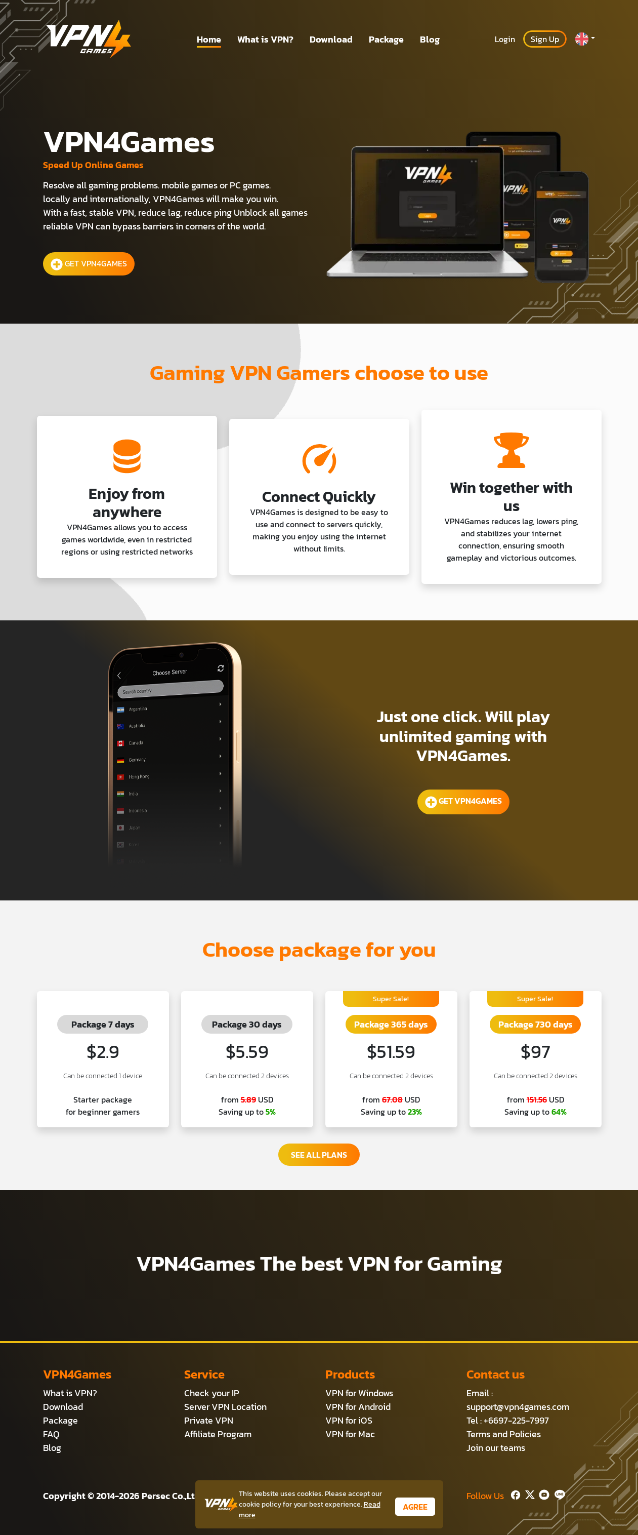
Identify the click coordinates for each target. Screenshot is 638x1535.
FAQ (51, 1434)
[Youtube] (542, 1494)
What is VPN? (265, 39)
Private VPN (208, 1420)
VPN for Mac (350, 1434)
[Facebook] (514, 1494)
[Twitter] (528, 1494)
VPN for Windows (359, 1393)
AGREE (415, 1507)
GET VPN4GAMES (89, 263)
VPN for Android (358, 1406)
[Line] (557, 1494)
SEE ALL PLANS (319, 1155)
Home (209, 39)
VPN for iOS (348, 1420)
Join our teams (495, 1447)
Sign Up (545, 39)
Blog (430, 39)
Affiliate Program (217, 1434)
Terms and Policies (503, 1434)
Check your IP (211, 1393)
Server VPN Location (225, 1406)
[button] (585, 39)
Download (331, 39)
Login (505, 39)
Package (386, 39)
